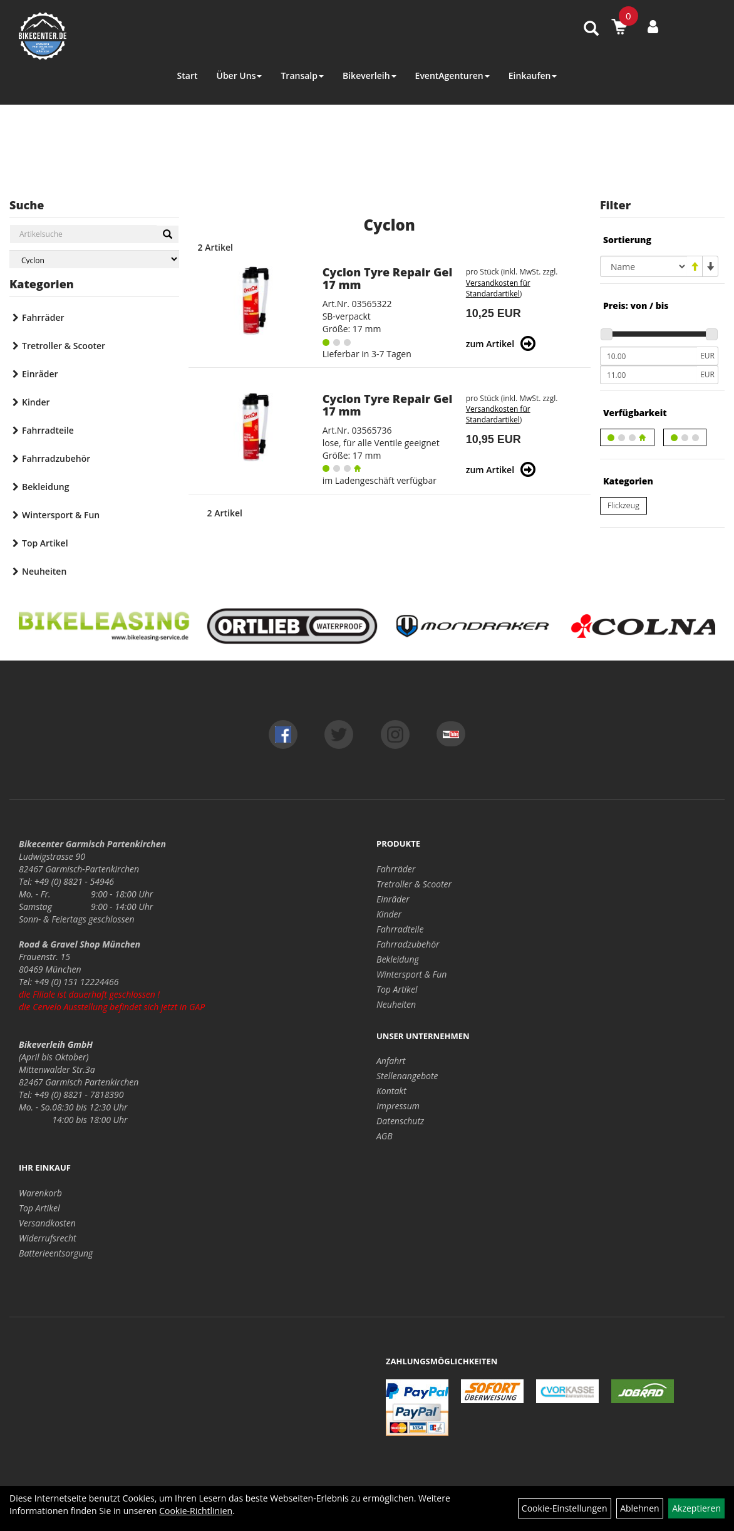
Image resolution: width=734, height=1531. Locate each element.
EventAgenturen (452, 75)
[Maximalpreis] (648, 374)
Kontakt (391, 1091)
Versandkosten (47, 1223)
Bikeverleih (369, 75)
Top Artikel (45, 543)
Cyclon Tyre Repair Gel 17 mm (388, 278)
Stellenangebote (407, 1076)
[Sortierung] (643, 266)
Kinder (36, 402)
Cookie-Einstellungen (564, 1508)
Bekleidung (45, 487)
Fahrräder (43, 317)
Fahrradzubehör (56, 458)
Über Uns (239, 75)
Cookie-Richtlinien (195, 1511)
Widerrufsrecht (47, 1238)
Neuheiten (44, 571)
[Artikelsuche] (591, 29)
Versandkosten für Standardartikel (498, 288)
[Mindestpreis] (648, 356)
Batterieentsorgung (56, 1253)
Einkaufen (533, 75)
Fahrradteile (48, 430)
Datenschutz (400, 1121)
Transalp (302, 75)
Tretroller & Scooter (63, 346)
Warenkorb (40, 1193)
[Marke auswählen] (94, 259)
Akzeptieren (696, 1508)
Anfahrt (390, 1061)
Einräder (40, 374)
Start (187, 75)
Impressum (398, 1106)
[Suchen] (167, 234)
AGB (384, 1136)
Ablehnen (639, 1508)
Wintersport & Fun (61, 515)
